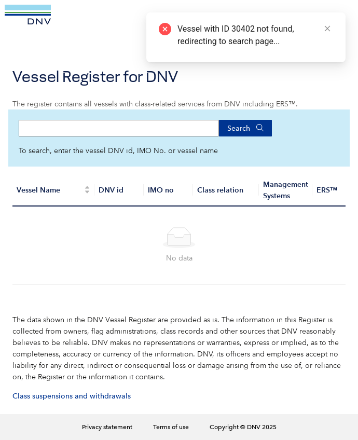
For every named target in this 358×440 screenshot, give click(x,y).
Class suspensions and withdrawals (71, 396)
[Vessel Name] (53, 190)
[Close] (327, 28)
